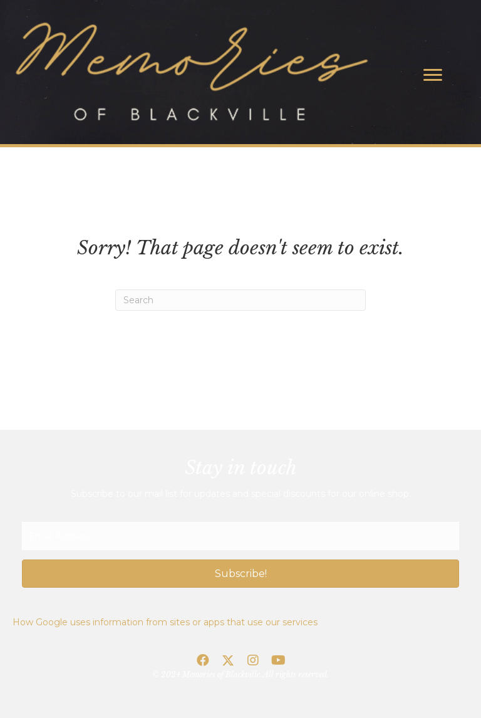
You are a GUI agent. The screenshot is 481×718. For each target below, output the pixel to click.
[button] (240, 573)
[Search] (240, 300)
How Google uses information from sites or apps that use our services (165, 622)
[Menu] (432, 75)
